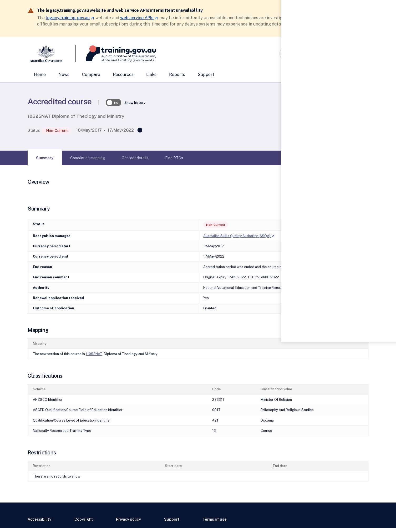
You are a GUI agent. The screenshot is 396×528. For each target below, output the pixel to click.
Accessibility (39, 519)
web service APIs (139, 17)
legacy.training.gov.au (70, 17)
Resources (123, 74)
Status (34, 130)
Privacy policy (128, 519)
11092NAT (94, 354)
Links (151, 74)
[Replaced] (140, 130)
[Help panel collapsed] (390, 263)
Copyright (83, 519)
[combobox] (315, 54)
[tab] (45, 158)
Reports (177, 74)
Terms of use (214, 519)
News (63, 74)
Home (40, 74)
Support (206, 74)
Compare (91, 74)
